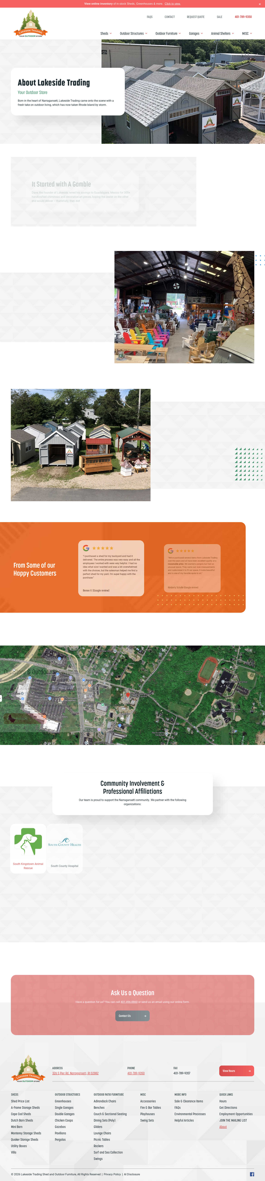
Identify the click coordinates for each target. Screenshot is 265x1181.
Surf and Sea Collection (108, 1152)
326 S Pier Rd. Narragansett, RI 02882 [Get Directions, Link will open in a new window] (75, 1073)
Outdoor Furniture (166, 33)
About (223, 1126)
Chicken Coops (64, 1120)
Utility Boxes (19, 1146)
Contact (170, 17)
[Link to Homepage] (30, 35)
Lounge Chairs (102, 1133)
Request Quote (196, 17)
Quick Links (226, 1094)
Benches (99, 1107)
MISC (245, 33)
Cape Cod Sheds (21, 1114)
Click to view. (173, 3)
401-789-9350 (243, 17)
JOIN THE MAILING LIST (233, 1120)
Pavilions (60, 1133)
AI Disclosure (132, 1174)
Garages (194, 33)
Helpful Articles (184, 1120)
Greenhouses (63, 1101)
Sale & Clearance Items (189, 1101)
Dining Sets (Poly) (104, 1120)
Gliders (98, 1126)
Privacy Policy (112, 1174)
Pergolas (60, 1139)
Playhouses (147, 1114)
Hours (223, 1101)
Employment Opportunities (236, 1114)
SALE (219, 17)
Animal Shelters (220, 33)
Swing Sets (147, 1120)
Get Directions (228, 1107)
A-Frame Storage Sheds (25, 1107)
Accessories (148, 1101)
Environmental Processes (190, 1114)
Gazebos (60, 1126)
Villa (13, 1152)
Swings (98, 1158)
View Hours (228, 1071)
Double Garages (64, 1114)
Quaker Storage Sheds (24, 1139)
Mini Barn (16, 1126)
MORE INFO (180, 1094)
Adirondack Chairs (105, 1101)
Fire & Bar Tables (150, 1107)
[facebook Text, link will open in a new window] (252, 1175)
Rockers (98, 1146)
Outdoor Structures (132, 33)
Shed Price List (20, 1101)
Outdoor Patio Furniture (109, 1094)
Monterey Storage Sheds (26, 1133)
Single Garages (64, 1107)
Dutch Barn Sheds (22, 1120)
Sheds (104, 33)
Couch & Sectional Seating (110, 1114)
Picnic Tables (102, 1139)
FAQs (149, 17)
